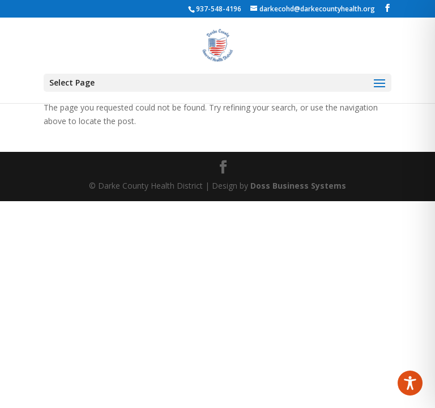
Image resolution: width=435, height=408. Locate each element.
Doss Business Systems (298, 185)
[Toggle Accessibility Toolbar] (410, 383)
